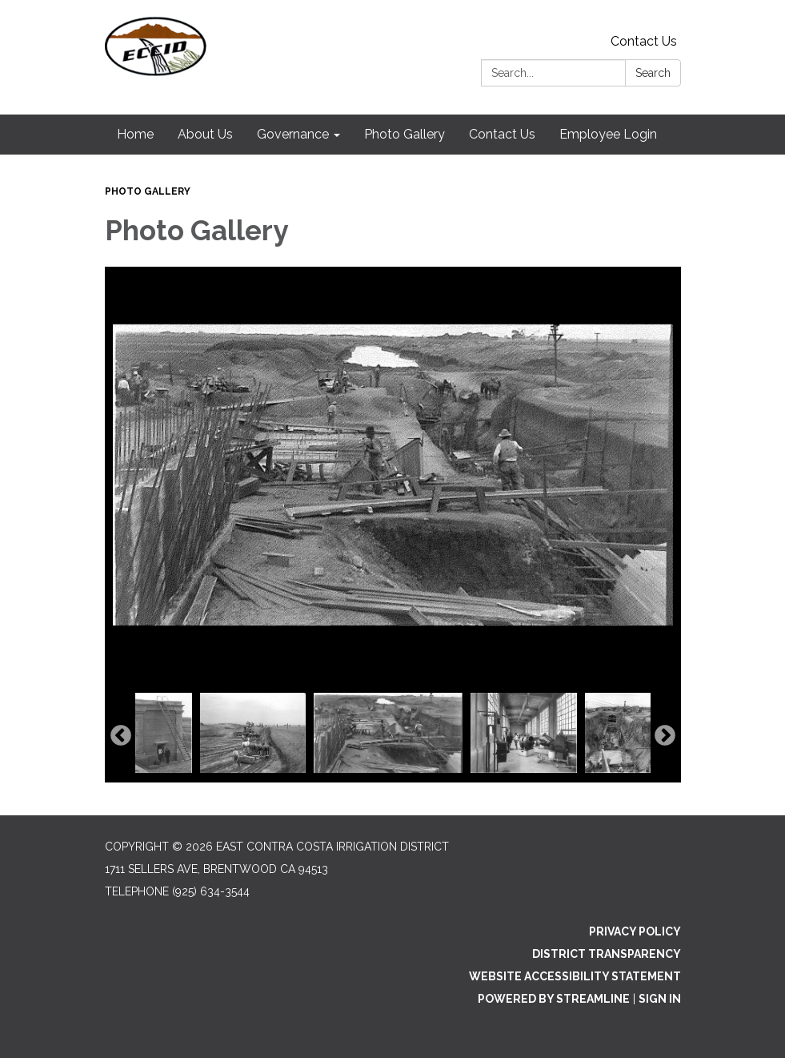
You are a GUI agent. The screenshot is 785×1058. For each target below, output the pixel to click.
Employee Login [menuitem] (608, 134)
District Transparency (606, 953)
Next (665, 736)
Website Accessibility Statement (575, 976)
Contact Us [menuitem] (502, 134)
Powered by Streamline (554, 998)
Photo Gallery (147, 191)
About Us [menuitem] (205, 134)
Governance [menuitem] (293, 134)
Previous (121, 736)
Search (653, 72)
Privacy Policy (635, 931)
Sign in (660, 998)
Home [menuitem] (135, 134)
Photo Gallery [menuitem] (404, 134)
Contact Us (644, 41)
